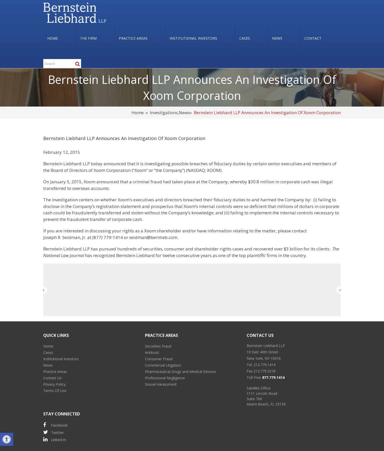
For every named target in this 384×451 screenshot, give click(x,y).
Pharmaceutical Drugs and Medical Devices (180, 371)
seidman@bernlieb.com (153, 237)
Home (137, 112)
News (184, 112)
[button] (6, 439)
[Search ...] (62, 63)
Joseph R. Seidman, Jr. (64, 237)
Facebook (55, 425)
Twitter (53, 432)
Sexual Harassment (161, 384)
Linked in (54, 439)
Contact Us (52, 377)
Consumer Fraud (158, 358)
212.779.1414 (264, 364)
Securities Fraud (158, 346)
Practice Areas (55, 371)
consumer (174, 249)
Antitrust (152, 352)
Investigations (164, 112)
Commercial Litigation (163, 365)
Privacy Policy (54, 384)
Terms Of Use (54, 390)
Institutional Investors (61, 358)
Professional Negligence (165, 377)
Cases (48, 352)
